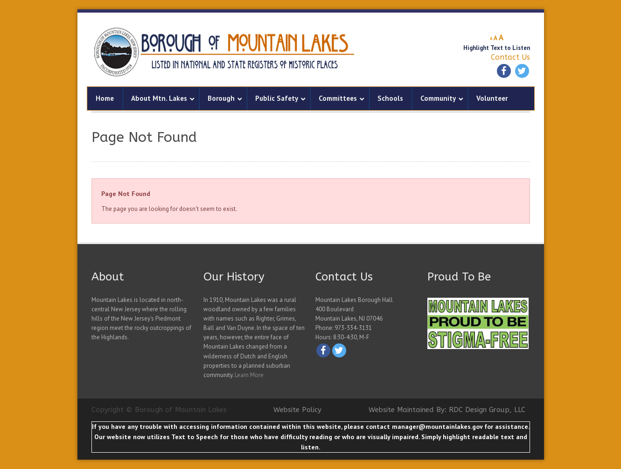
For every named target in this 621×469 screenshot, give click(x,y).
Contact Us (510, 57)
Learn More (249, 375)
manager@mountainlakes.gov (437, 426)
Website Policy (297, 410)
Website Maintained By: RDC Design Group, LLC (447, 410)
